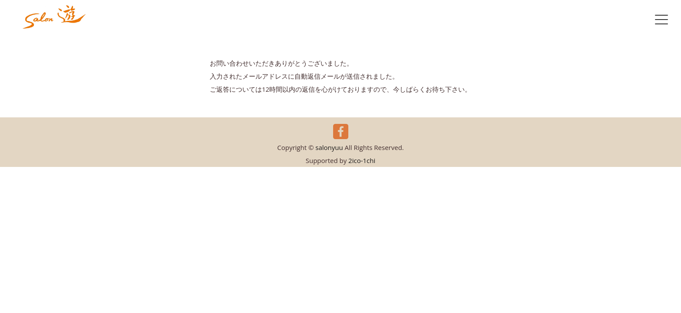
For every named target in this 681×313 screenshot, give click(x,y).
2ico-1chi (361, 160)
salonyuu (329, 147)
